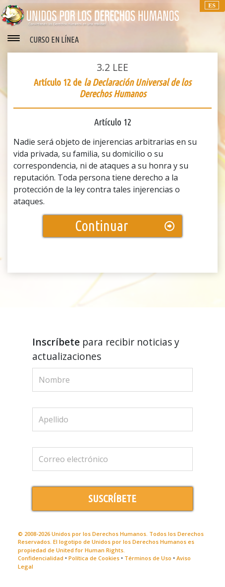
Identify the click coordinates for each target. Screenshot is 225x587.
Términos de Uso (147, 558)
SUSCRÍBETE (112, 498)
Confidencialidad (40, 558)
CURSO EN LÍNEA (54, 39)
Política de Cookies (93, 558)
